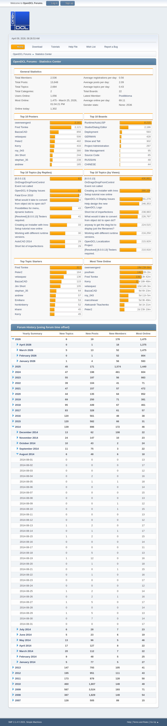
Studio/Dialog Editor (96, 127)
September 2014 (29, 448)
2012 (18, 673)
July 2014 (25, 629)
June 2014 (25, 634)
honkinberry (21, 304)
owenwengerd (23, 122)
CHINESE (90, 164)
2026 (18, 339)
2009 (18, 689)
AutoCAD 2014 (23, 241)
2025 (18, 366)
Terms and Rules (140, 722)
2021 (18, 388)
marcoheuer (91, 300)
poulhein (89, 272)
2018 (18, 405)
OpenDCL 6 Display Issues (30, 190)
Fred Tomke (21, 127)
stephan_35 (21, 159)
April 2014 (25, 645)
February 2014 (28, 656)
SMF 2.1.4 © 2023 (16, 722)
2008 (18, 695)
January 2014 (27, 662)
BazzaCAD (21, 131)
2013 (18, 667)
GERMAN (90, 136)
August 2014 (26, 454)
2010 (18, 684)
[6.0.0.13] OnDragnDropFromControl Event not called (30, 182)
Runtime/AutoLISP (95, 122)
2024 (18, 372)
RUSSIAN (90, 159)
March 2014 (26, 651)
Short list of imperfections (29, 246)
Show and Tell (92, 141)
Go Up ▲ (154, 722)
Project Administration (97, 145)
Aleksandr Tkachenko (97, 304)
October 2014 (27, 443)
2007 (18, 700)
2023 (18, 377)
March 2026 (26, 350)
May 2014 (25, 640)
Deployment (91, 131)
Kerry (18, 145)
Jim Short (20, 155)
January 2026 (27, 361)
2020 (18, 394)
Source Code (92, 155)
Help (129, 722)
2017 (18, 410)
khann (18, 309)
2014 (18, 426)
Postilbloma (125, 95)
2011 (18, 678)
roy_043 (19, 150)
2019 (18, 399)
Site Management (94, 150)
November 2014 (28, 437)
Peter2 (18, 141)
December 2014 (28, 432)
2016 (18, 415)
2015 (18, 421)
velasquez (20, 136)
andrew (19, 164)
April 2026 (25, 344)
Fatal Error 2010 (24, 195)
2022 (18, 383)
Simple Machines (34, 722)
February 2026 (28, 355)
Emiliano (20, 300)
